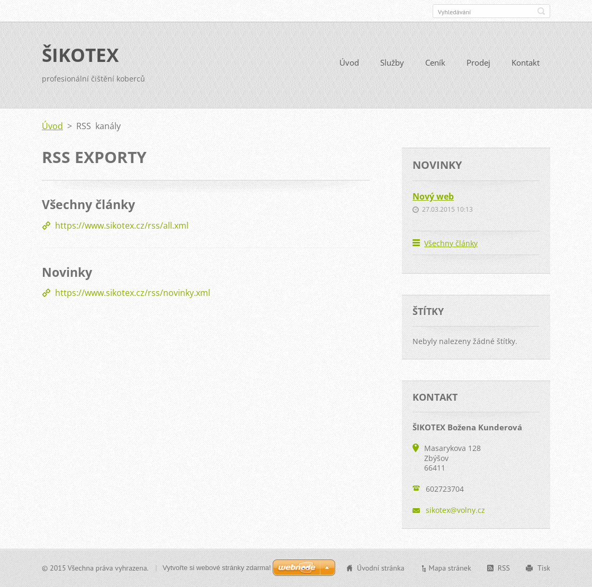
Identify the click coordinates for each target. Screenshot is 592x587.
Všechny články (88, 204)
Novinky (67, 272)
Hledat (541, 11)
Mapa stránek (450, 568)
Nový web (433, 196)
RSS (504, 568)
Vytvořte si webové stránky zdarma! (217, 568)
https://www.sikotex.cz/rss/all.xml (122, 225)
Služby (392, 62)
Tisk (543, 568)
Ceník (435, 62)
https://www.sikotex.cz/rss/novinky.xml (132, 293)
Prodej (478, 62)
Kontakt (526, 62)
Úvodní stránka (381, 568)
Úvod (349, 62)
